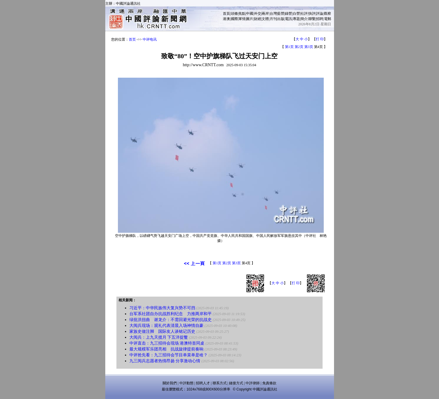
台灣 (273, 13)
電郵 (327, 19)
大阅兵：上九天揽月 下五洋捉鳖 (158, 337)
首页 (132, 39)
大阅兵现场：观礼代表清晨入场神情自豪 (166, 325)
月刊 (273, 19)
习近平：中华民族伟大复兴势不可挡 (162, 308)
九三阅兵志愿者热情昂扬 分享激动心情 (165, 361)
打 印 (320, 39)
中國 (249, 13)
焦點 (242, 13)
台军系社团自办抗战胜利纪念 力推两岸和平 (170, 314)
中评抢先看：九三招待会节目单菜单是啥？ (168, 355)
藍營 (280, 13)
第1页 (289, 47)
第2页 (299, 47)
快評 (312, 13)
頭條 (234, 13)
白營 (296, 13)
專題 (296, 19)
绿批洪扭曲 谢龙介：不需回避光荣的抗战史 (170, 319)
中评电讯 (150, 39)
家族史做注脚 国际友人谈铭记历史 (162, 331)
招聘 (319, 19)
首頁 (226, 13)
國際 (234, 19)
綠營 (288, 13)
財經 (257, 19)
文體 (265, 19)
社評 (304, 13)
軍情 (242, 19)
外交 (257, 13)
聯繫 (312, 19)
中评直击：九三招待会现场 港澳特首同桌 (167, 343)
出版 (280, 19)
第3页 (308, 47)
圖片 (249, 19)
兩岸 (265, 13)
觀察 (327, 13)
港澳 (226, 19)
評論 (319, 13)
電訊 (288, 19)
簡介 (304, 19)
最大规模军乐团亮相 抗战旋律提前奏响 (166, 349)
